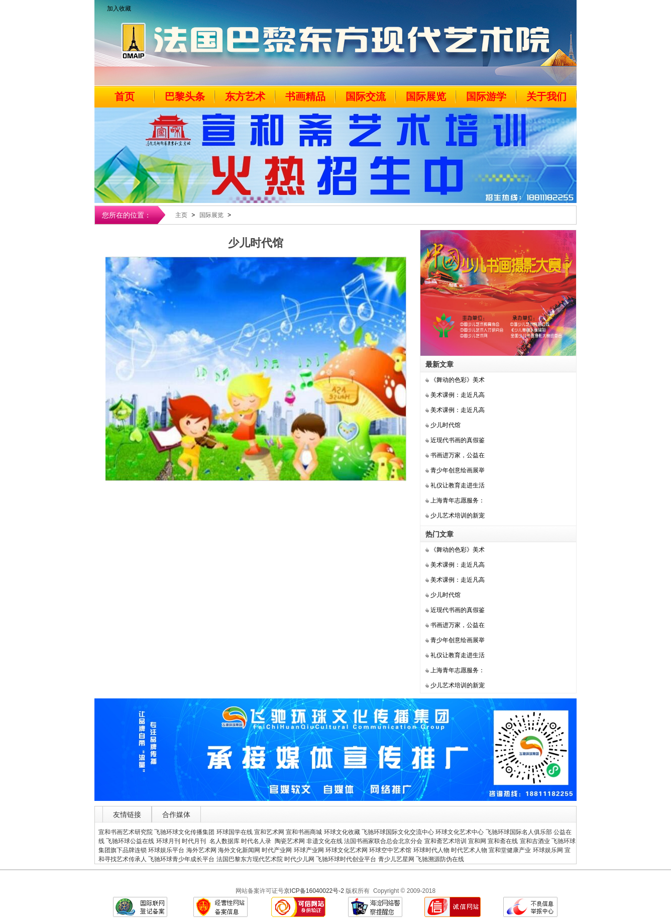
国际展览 (426, 96)
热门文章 (439, 534)
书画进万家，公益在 (457, 455)
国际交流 (366, 96)
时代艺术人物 (469, 850)
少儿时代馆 (445, 425)
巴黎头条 (185, 96)
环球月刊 (168, 841)
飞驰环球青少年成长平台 (181, 859)
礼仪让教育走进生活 (457, 485)
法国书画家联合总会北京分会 (383, 841)
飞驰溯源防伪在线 (440, 859)
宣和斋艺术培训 (445, 841)
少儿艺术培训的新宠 (457, 515)
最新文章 (439, 364)
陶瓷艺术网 (290, 841)
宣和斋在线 (503, 841)
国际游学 (486, 96)
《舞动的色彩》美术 (457, 379)
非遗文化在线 (324, 841)
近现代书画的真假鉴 (457, 440)
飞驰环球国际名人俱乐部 (519, 832)
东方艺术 (245, 96)
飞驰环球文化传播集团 (184, 832)
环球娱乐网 (548, 850)
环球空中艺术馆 (390, 850)
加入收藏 (119, 8)
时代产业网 (277, 850)
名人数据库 (224, 841)
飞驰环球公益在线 (130, 841)
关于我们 (546, 96)
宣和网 (477, 841)
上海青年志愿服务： (457, 500)
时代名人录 (257, 841)
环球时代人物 (431, 850)
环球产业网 (309, 850)
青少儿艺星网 (396, 859)
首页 (125, 96)
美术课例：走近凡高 (457, 394)
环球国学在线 (234, 832)
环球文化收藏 (342, 832)
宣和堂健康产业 (510, 850)
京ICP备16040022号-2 (314, 890)
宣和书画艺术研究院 (125, 832)
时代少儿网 (299, 859)
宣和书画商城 (304, 832)
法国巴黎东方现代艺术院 (249, 859)
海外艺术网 (201, 850)
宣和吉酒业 (535, 841)
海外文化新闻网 (239, 850)
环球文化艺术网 (346, 850)
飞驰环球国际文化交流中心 (398, 832)
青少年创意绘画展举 (457, 470)
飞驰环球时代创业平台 (346, 859)
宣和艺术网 (269, 832)
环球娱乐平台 (166, 850)
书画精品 (305, 96)
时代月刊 (194, 841)
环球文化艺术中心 (459, 832)
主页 (181, 215)
